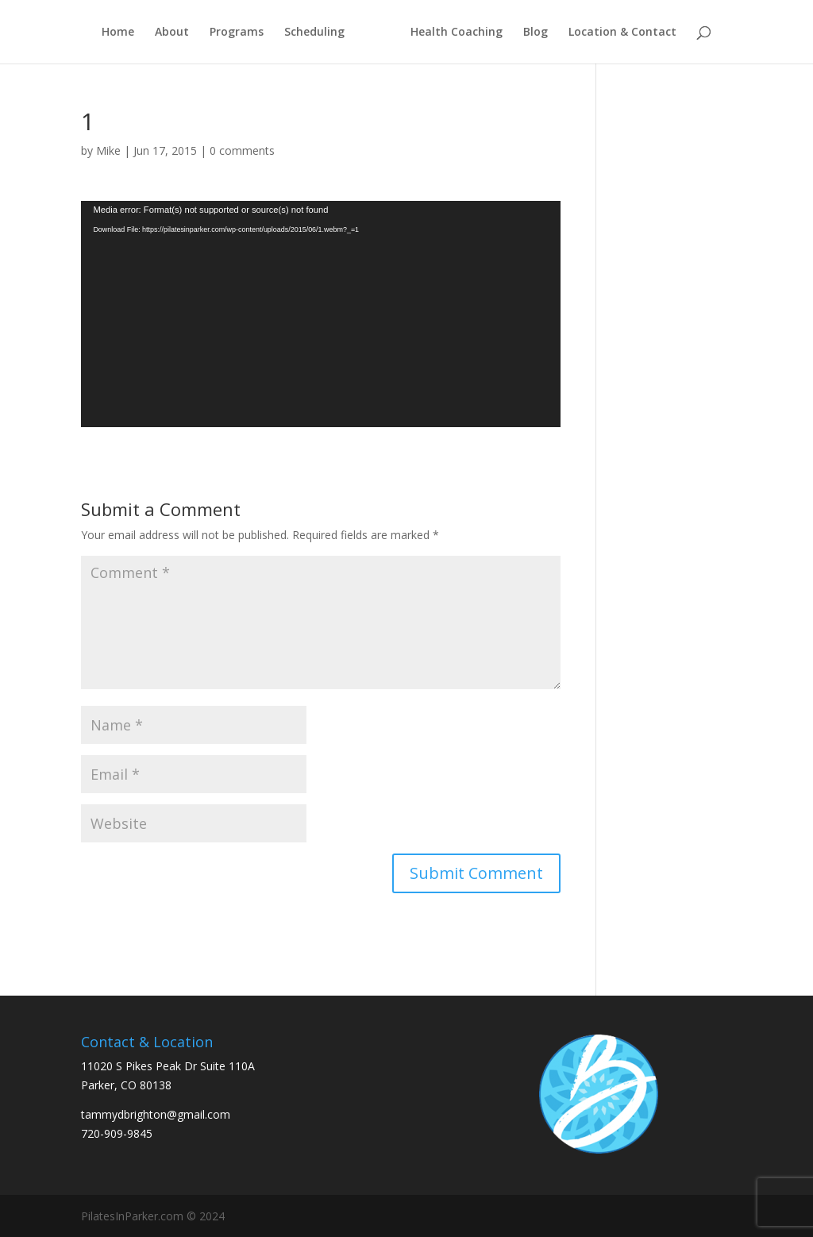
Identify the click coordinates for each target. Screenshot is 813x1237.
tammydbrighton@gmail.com (155, 1114)
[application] (320, 314)
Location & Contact (622, 32)
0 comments (242, 150)
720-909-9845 (116, 1133)
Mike (108, 150)
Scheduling (314, 32)
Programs (237, 32)
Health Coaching (456, 32)
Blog (535, 32)
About (172, 32)
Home (118, 32)
